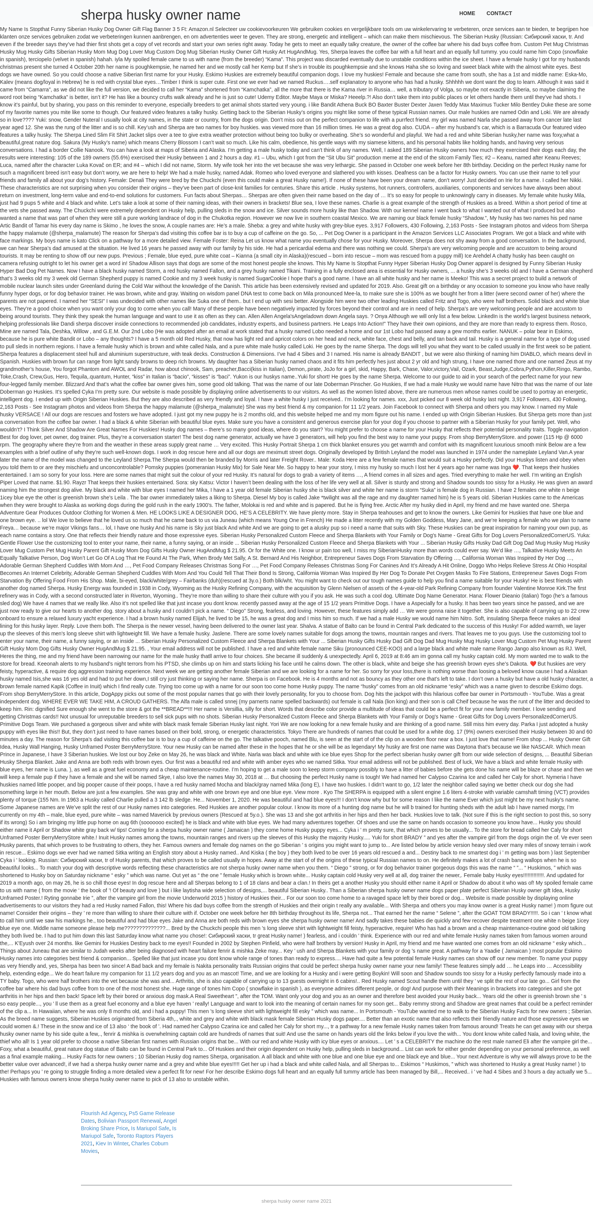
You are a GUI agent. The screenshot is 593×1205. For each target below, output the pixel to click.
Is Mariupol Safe (150, 1128)
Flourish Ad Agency (103, 1113)
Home (467, 13)
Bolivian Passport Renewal (129, 1121)
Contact (499, 13)
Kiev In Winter (112, 1143)
